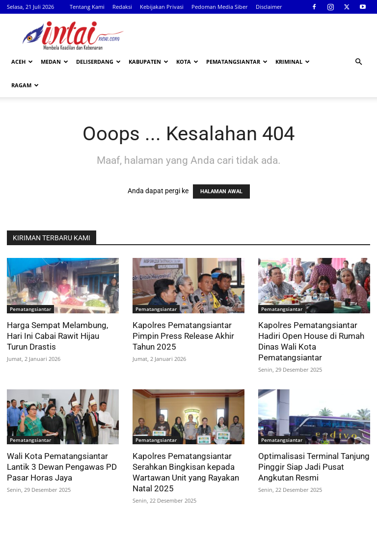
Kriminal (292, 61)
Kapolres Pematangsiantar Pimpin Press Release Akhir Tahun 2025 (183, 312)
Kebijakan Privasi (162, 6)
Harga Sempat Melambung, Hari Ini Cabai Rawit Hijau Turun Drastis (57, 312)
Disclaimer (269, 6)
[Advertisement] (255, 35)
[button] (358, 62)
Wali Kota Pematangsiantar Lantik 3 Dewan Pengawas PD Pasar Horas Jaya (62, 443)
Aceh (22, 61)
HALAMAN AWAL (221, 168)
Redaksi (122, 6)
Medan (54, 61)
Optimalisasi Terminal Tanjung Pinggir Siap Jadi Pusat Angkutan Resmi (314, 443)
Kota (187, 61)
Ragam (25, 85)
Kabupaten (148, 61)
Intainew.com (31, 525)
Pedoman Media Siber (219, 6)
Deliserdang (98, 61)
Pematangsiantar (237, 61)
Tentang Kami (87, 6)
